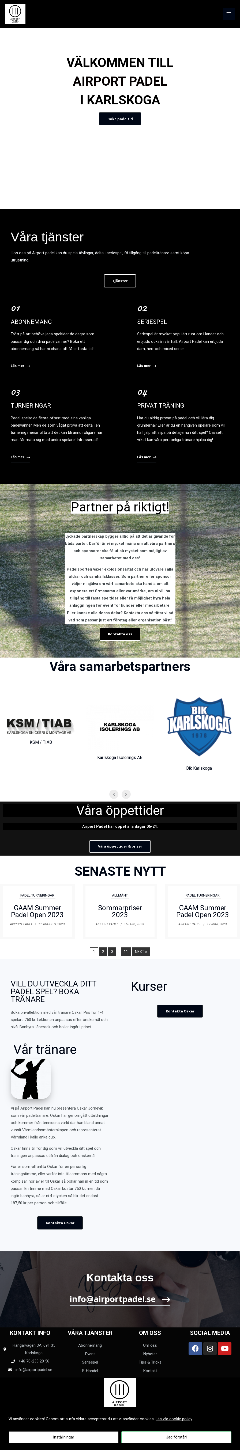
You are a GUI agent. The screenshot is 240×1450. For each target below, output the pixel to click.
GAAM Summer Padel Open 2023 (37, 911)
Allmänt (120, 896)
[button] (120, 119)
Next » (141, 952)
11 (126, 952)
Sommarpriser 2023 (120, 911)
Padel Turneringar (37, 896)
